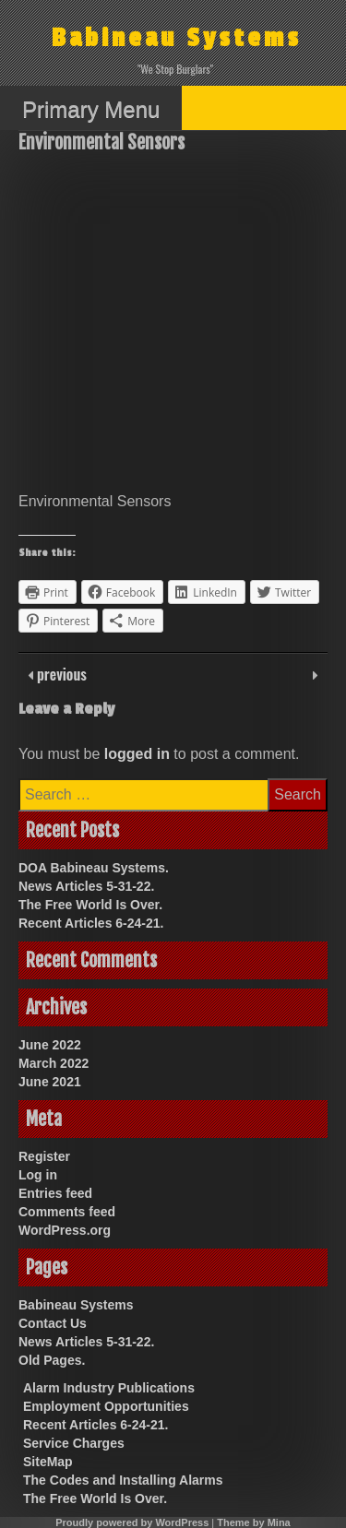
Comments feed (66, 1211)
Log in (37, 1174)
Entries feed (55, 1193)
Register (44, 1156)
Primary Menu (91, 109)
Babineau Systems (177, 38)
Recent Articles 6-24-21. (90, 923)
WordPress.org (64, 1230)
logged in (137, 754)
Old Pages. (51, 1360)
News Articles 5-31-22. (86, 886)
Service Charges (74, 1443)
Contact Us (52, 1323)
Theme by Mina (253, 1522)
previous (60, 674)
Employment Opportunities (106, 1406)
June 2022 (49, 1044)
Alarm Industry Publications (109, 1387)
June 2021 (49, 1081)
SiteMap (48, 1461)
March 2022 (53, 1063)
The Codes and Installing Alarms (123, 1480)
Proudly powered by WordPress (132, 1522)
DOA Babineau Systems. (93, 867)
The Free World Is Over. (90, 904)
